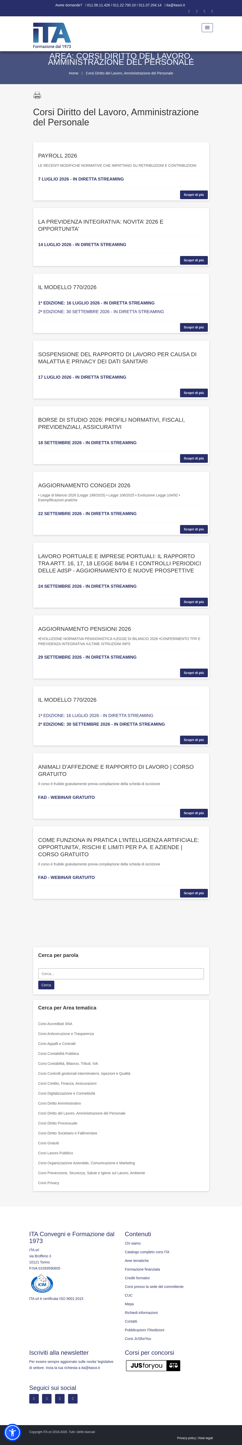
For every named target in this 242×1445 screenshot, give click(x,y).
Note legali (205, 1438)
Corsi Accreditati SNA (55, 1024)
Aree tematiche (137, 1261)
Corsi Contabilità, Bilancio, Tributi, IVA (68, 1064)
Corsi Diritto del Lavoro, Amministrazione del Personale (81, 1113)
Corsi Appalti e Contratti (57, 1044)
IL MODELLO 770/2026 (67, 287)
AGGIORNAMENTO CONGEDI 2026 (84, 485)
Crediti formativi (137, 1278)
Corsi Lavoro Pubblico (55, 1153)
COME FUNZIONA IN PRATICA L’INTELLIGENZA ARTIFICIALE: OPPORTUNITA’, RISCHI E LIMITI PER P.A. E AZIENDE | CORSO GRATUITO (118, 847)
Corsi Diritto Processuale (58, 1123)
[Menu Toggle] (207, 27)
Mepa (129, 1304)
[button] (12, 1432)
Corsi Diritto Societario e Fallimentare (67, 1133)
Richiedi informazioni (141, 1313)
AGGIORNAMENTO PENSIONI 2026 (84, 629)
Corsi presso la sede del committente (154, 1287)
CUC (129, 1295)
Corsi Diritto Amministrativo (59, 1103)
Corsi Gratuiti (48, 1143)
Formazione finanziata (142, 1269)
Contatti (131, 1321)
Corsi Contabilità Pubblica (58, 1054)
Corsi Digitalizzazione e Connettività (66, 1093)
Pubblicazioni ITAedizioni (144, 1330)
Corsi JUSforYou (138, 1339)
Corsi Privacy (48, 1183)
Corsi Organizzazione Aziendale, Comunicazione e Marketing (86, 1163)
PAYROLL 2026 (57, 155)
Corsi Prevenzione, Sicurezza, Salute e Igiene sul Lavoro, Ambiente (91, 1173)
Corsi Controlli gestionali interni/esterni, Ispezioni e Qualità (84, 1073)
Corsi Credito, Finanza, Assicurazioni (67, 1083)
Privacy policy (186, 1438)
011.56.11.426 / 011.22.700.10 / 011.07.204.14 (124, 5)
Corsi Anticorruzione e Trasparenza (66, 1034)
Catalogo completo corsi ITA (147, 1252)
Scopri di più (194, 195)
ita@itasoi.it (176, 5)
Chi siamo (133, 1243)
